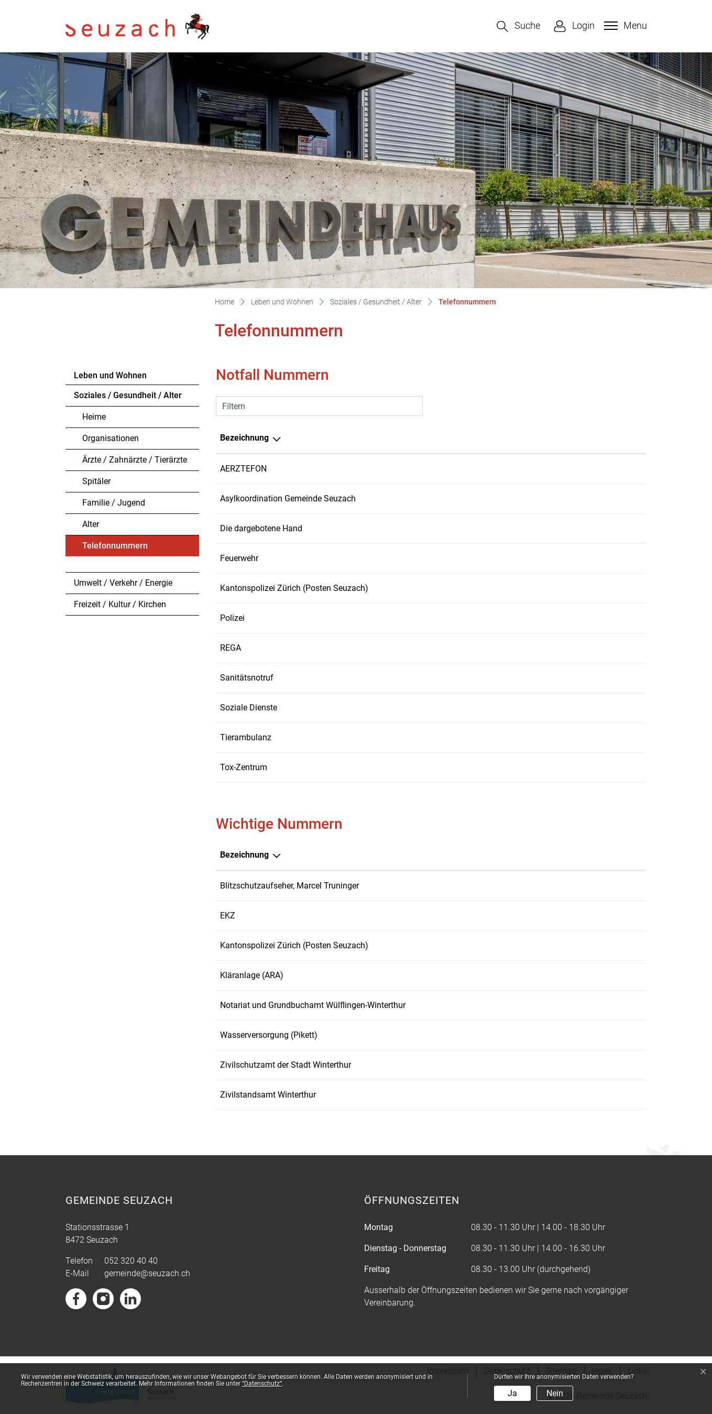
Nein (554, 1393)
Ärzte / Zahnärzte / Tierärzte (134, 460)
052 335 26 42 (550, 975)
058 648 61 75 (530, 588)
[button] (518, 26)
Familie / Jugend (113, 503)
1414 (512, 648)
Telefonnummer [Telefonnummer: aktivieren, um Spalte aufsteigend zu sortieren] (533, 438)
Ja (512, 1393)
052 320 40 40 (131, 1261)
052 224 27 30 (550, 1005)
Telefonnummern (115, 548)
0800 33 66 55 (530, 469)
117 (510, 618)
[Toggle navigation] (624, 25)
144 (510, 678)
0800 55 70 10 (530, 737)
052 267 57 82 (550, 1065)
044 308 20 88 (550, 886)
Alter (90, 524)
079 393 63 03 (530, 498)
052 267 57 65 (550, 1095)
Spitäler (96, 481)
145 (510, 767)
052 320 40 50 (530, 708)
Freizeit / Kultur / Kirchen (120, 604)
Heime (94, 417)
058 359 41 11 (550, 915)
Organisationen (110, 438)
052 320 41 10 (550, 1035)
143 (510, 528)
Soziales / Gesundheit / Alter (128, 395)
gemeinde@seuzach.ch (147, 1273)
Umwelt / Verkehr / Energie (123, 583)
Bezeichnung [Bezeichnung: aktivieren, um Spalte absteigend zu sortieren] (244, 438)
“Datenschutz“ (262, 1383)
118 (510, 558)
